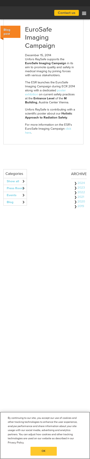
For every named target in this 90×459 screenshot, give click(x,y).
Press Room (15, 188)
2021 (80, 196)
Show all (13, 181)
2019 (80, 206)
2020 (81, 201)
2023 (81, 187)
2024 (81, 183)
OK (43, 451)
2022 (81, 192)
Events (11, 195)
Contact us (66, 13)
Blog (10, 202)
